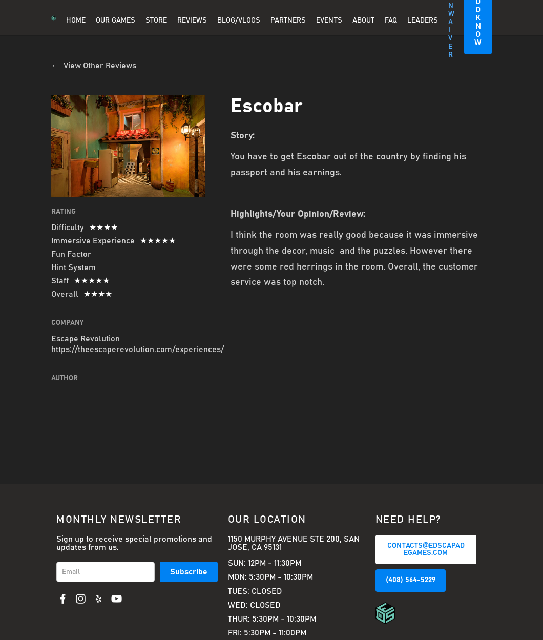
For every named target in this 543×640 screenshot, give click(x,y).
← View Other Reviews (93, 65)
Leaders (422, 20)
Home (76, 20)
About (363, 20)
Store (156, 20)
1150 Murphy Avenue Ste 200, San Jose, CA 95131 (294, 543)
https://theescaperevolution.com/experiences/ (137, 349)
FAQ (391, 20)
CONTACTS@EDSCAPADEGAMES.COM (426, 549)
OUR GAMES (115, 20)
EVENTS (329, 20)
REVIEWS (192, 20)
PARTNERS (288, 20)
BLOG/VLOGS (238, 20)
